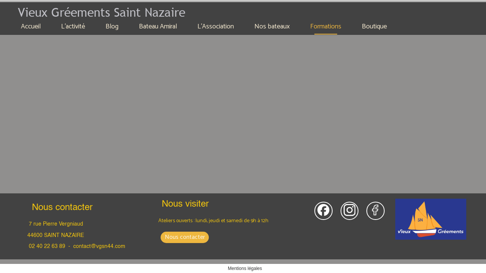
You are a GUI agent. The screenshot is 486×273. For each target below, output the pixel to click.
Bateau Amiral (158, 26)
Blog (112, 26)
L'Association (215, 26)
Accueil (31, 26)
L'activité (73, 26)
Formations (325, 26)
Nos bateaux (272, 26)
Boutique (374, 26)
